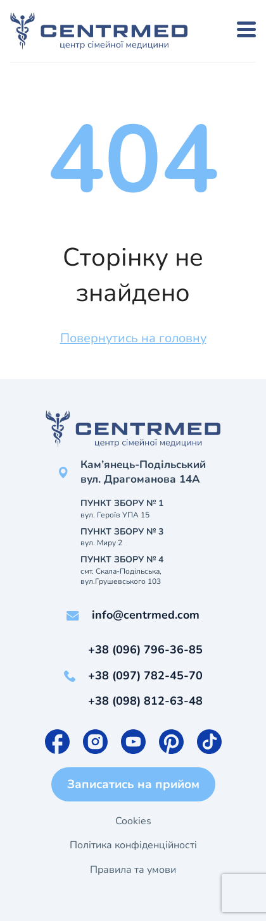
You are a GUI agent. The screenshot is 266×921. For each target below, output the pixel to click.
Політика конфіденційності (133, 845)
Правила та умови (133, 870)
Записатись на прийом (133, 784)
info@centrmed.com (146, 614)
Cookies (133, 821)
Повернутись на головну (133, 338)
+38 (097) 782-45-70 (145, 675)
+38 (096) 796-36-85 (145, 649)
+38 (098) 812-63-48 (145, 700)
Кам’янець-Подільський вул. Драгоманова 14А (143, 472)
